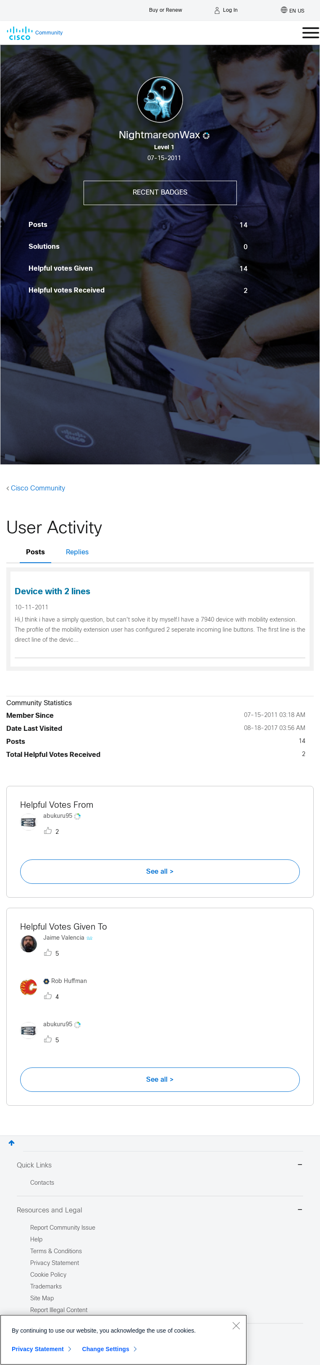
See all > (160, 871)
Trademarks (46, 1287)
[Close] (236, 1325)
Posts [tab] (35, 552)
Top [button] (11, 1143)
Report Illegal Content (58, 1310)
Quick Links (160, 1165)
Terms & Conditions (56, 1251)
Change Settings (105, 1349)
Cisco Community (38, 488)
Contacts (42, 1183)
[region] (123, 1340)
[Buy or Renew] (165, 8)
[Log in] (226, 10)
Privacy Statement (38, 1349)
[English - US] (292, 10)
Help (36, 1240)
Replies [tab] (77, 552)
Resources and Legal (160, 1210)
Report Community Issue (62, 1228)
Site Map (42, 1299)
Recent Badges (160, 193)
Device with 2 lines (52, 592)
